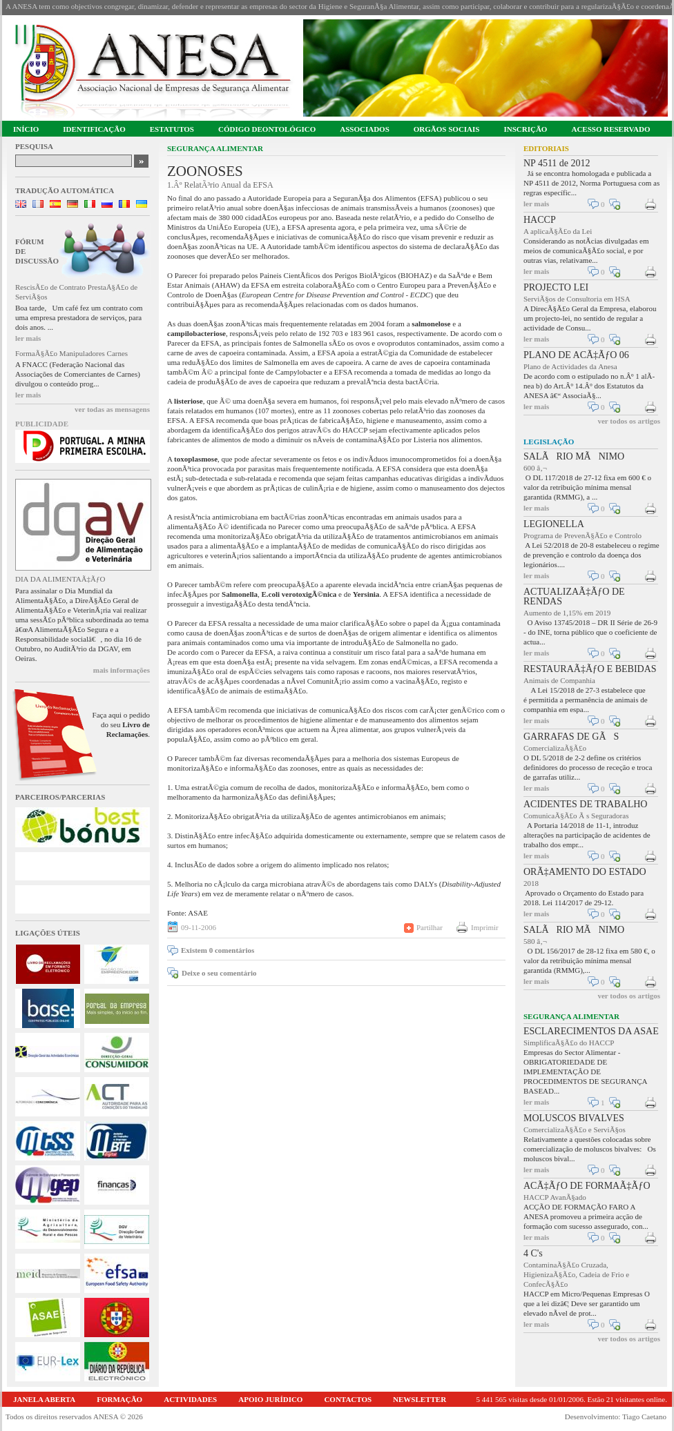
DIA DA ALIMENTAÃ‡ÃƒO (60, 579)
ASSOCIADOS (364, 129)
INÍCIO (26, 129)
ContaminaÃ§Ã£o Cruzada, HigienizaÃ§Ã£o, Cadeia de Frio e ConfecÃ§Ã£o (576, 1274)
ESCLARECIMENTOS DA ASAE (591, 1031)
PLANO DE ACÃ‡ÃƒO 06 (576, 355)
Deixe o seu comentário (219, 973)
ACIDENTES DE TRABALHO (585, 804)
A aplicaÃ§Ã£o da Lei (557, 231)
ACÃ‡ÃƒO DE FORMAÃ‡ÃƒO (587, 1186)
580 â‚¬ (535, 941)
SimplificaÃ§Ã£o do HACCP (568, 1042)
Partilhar (429, 927)
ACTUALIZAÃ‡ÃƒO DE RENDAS (574, 596)
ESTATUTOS (172, 129)
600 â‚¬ (535, 468)
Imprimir (485, 927)
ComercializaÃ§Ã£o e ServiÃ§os (574, 1129)
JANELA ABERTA (44, 1399)
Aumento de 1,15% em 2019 (566, 613)
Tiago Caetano (644, 1416)
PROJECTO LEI (555, 287)
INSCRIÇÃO (525, 129)
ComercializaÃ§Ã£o (554, 748)
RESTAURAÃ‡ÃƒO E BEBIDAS (590, 669)
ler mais (28, 338)
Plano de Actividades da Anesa (570, 366)
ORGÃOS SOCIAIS (447, 129)
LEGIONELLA (553, 524)
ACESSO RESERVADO (610, 129)
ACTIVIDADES (190, 1399)
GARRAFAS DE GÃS (571, 736)
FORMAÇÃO (119, 1399)
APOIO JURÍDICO (270, 1399)
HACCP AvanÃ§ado (554, 1197)
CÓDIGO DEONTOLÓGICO (267, 129)
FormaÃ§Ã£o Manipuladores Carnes (71, 353)
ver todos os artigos (628, 421)
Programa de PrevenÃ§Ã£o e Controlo (582, 535)
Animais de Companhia (559, 680)
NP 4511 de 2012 (556, 163)
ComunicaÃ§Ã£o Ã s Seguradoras (575, 815)
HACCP (539, 220)
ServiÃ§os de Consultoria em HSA (576, 299)
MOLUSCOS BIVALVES (573, 1118)
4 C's (533, 1253)
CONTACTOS (348, 1399)
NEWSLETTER (419, 1399)
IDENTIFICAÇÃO (94, 129)
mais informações (121, 670)
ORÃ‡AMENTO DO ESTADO (584, 872)
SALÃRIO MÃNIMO (573, 456)
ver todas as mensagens (112, 409)
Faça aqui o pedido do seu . (121, 724)
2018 (531, 883)
